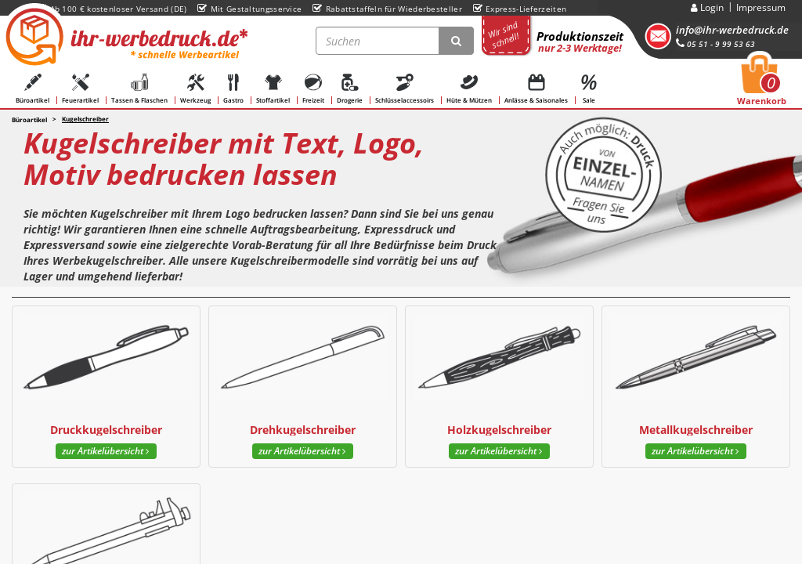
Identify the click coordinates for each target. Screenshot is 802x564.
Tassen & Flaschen (139, 89)
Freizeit (313, 89)
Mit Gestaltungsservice (249, 8)
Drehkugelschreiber (303, 430)
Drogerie (350, 89)
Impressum (761, 7)
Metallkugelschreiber (696, 430)
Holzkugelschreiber (499, 430)
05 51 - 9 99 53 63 (715, 43)
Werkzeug (195, 89)
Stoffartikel (273, 89)
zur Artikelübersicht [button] (105, 450)
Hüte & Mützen (469, 89)
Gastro (233, 89)
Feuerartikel (80, 89)
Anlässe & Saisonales (536, 89)
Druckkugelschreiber (106, 430)
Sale (589, 89)
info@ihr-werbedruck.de (732, 30)
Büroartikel (32, 89)
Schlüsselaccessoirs (404, 89)
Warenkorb (761, 84)
